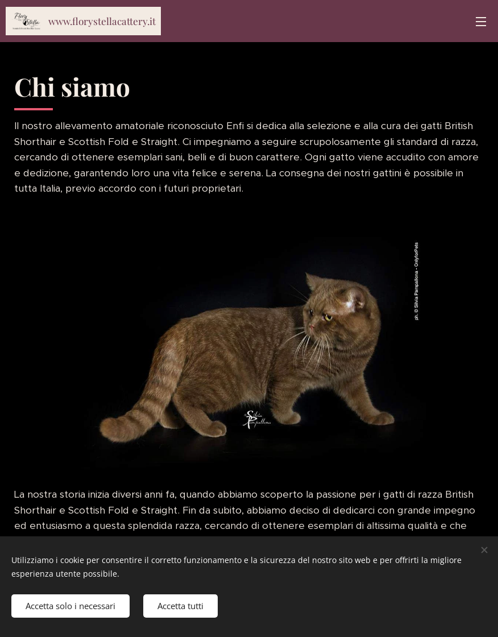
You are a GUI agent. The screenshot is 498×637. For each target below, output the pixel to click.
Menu (481, 21)
